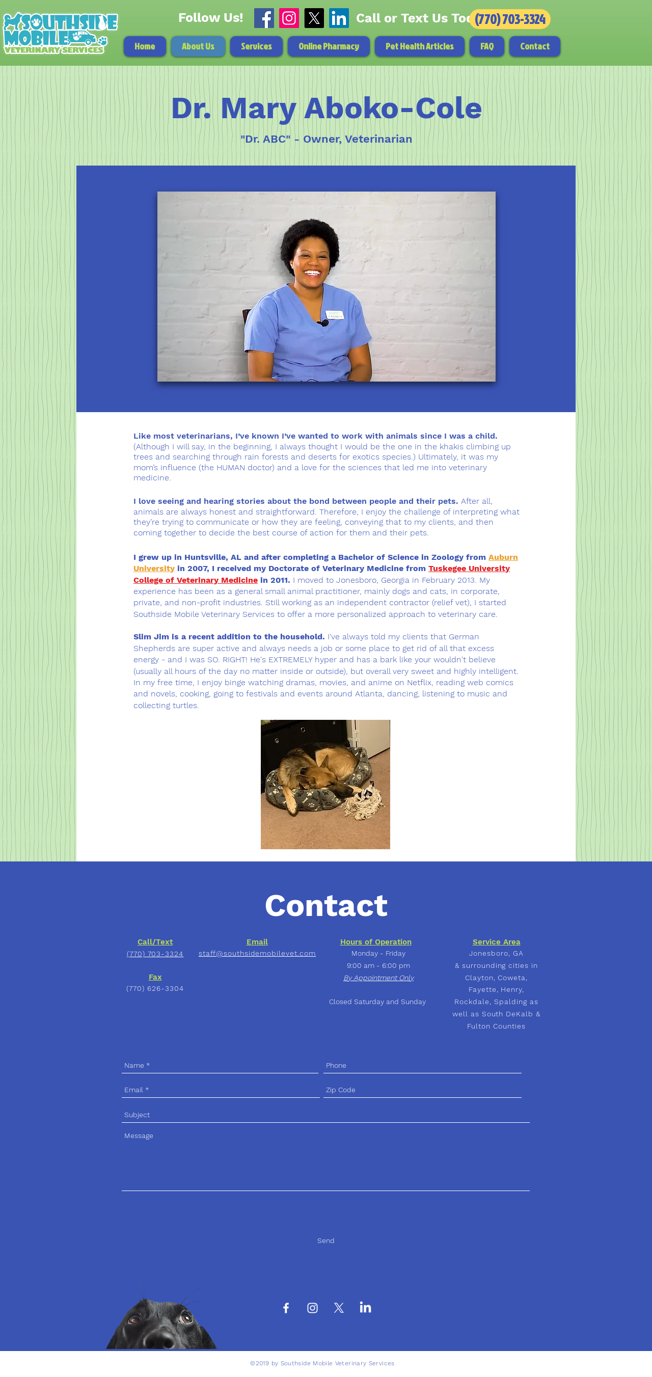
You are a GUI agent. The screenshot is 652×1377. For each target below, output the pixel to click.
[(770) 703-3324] (510, 19)
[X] (314, 18)
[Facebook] (264, 18)
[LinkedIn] (339, 18)
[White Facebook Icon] (286, 1308)
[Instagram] (289, 18)
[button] (256, 46)
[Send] (326, 1241)
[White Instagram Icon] (312, 1308)
